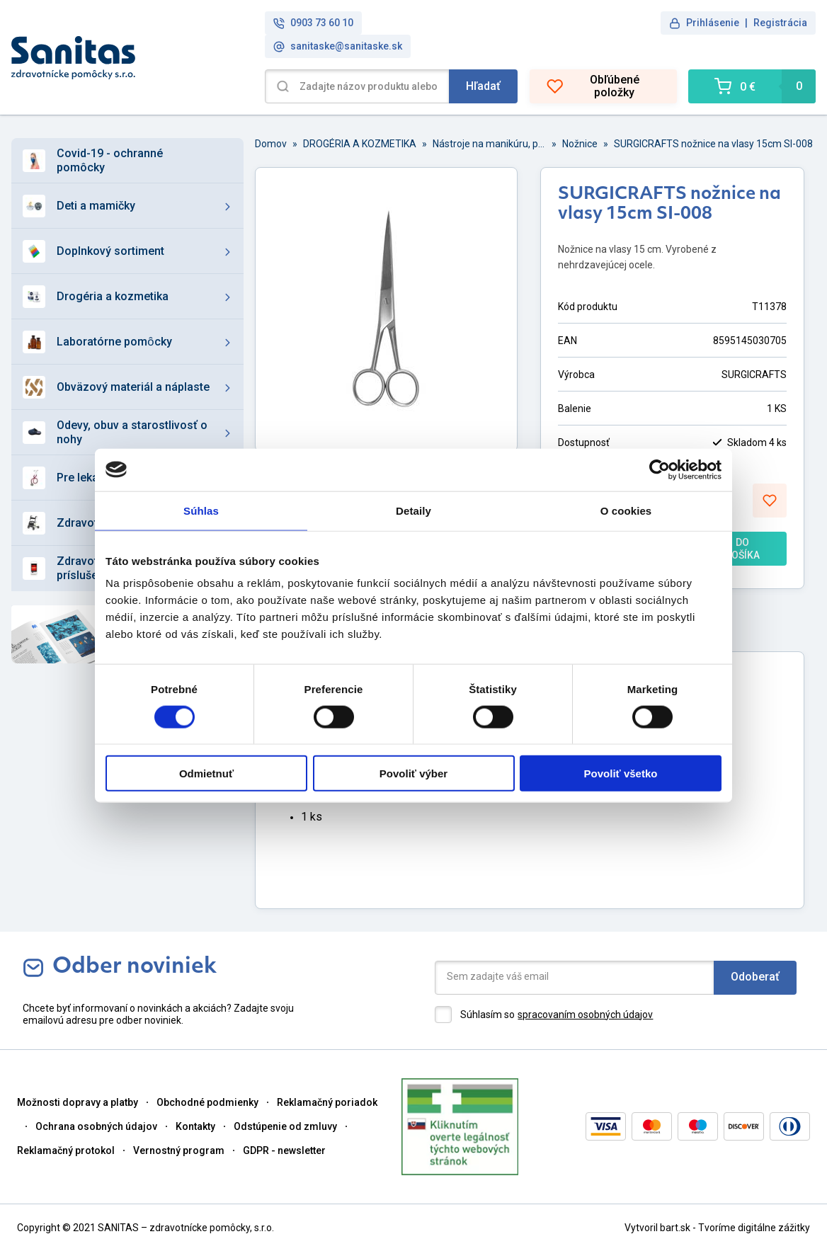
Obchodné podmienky (207, 1102)
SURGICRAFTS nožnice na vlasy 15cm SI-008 (713, 143)
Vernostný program (178, 1150)
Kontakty (195, 1126)
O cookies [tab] (626, 510)
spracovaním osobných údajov (585, 1014)
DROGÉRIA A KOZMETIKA (359, 143)
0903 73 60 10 (313, 23)
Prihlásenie (712, 22)
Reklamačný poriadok (327, 1102)
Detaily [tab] (413, 510)
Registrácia (780, 22)
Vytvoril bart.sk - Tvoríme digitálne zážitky (717, 1227)
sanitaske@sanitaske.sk (337, 46)
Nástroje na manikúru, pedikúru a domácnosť (489, 143)
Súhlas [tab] (201, 510)
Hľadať (483, 86)
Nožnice (580, 143)
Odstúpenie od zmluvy (285, 1126)
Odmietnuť (206, 773)
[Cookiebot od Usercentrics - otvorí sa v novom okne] (660, 469)
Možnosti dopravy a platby (77, 1102)
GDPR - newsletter (284, 1150)
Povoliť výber (413, 773)
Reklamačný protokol (66, 1150)
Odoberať (755, 976)
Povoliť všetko (621, 773)
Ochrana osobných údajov (96, 1126)
